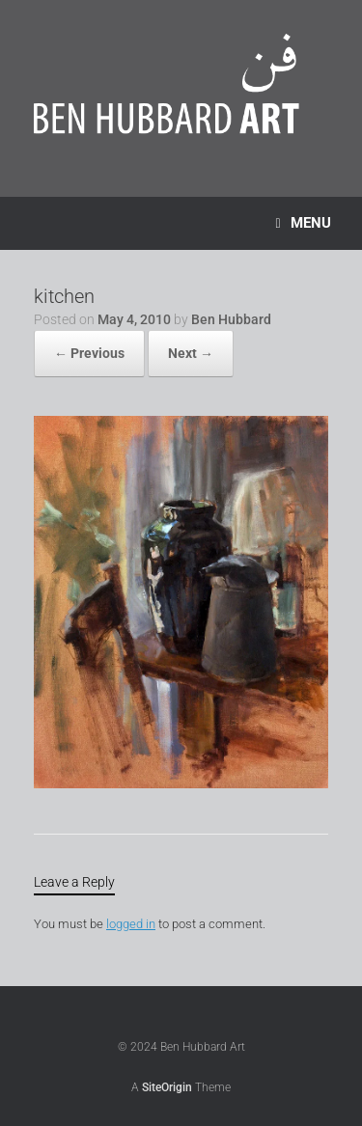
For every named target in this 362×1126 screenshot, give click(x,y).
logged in (130, 924)
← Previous (89, 353)
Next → (190, 353)
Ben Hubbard (231, 319)
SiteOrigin (167, 1087)
